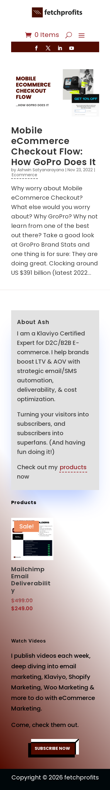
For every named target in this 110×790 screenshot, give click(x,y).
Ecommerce (24, 175)
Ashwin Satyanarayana (40, 170)
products (73, 467)
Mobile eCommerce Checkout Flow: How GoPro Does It (53, 146)
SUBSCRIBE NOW (52, 748)
